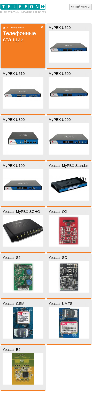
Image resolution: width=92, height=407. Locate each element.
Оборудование (17, 28)
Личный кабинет (80, 6)
